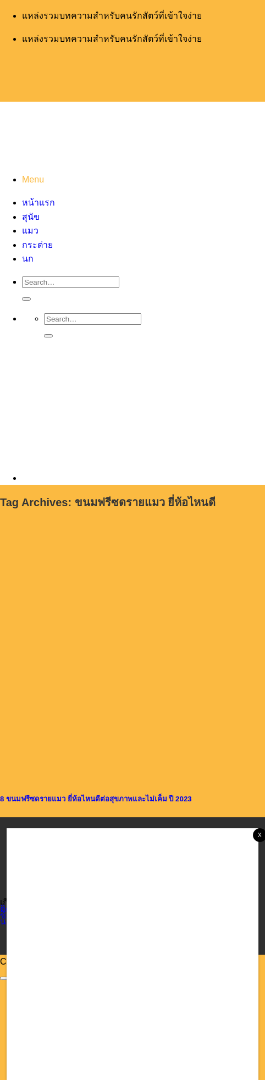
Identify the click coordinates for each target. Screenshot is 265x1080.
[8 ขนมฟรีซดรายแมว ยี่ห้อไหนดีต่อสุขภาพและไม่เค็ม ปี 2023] (82, 774)
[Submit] (26, 299)
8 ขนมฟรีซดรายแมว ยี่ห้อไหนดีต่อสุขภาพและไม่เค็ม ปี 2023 (96, 799)
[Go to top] (4, 978)
